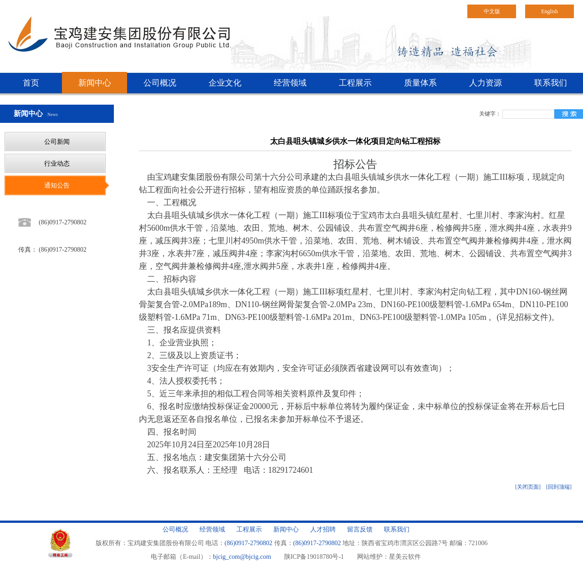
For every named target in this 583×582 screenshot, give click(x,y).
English (549, 11)
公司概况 (159, 82)
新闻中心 (94, 82)
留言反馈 (360, 529)
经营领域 (290, 82)
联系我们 (550, 82)
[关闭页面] (528, 487)
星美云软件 (405, 556)
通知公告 (57, 185)
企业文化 (225, 82)
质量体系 (420, 82)
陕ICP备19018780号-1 (314, 556)
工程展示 (355, 82)
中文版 (492, 11)
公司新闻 (57, 141)
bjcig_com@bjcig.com (242, 556)
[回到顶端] (559, 487)
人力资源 (485, 82)
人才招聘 (323, 529)
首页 (31, 82)
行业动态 (57, 163)
